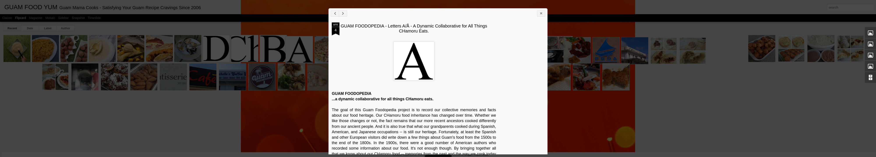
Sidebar (63, 18)
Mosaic (50, 18)
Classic (7, 18)
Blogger (468, 154)
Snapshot (78, 18)
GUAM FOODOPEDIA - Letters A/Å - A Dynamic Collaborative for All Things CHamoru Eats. (432, 31)
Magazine (35, 18)
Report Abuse (481, 154)
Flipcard (20, 18)
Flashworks (443, 154)
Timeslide (94, 18)
